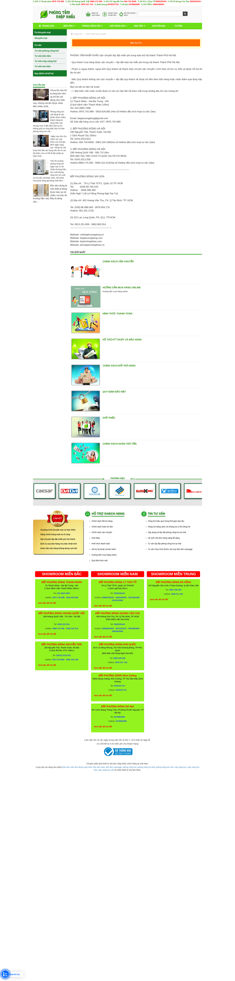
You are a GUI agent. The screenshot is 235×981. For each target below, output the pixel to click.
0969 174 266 (96, 1)
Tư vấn (178, 25)
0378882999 (134, 4)
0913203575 (121, 628)
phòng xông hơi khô (146, 767)
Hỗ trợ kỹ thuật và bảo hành (122, 339)
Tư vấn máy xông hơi (46, 61)
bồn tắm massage (114, 767)
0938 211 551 (177, 594)
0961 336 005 (175, 590)
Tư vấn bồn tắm (43, 55)
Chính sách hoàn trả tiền (120, 443)
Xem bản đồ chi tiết (47, 603)
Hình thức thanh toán (117, 313)
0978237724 (112, 4)
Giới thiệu (109, 417)
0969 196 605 (119, 658)
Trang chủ (46, 26)
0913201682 (117, 600)
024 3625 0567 (63, 593)
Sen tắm (138, 25)
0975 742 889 (58, 1)
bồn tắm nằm (99, 767)
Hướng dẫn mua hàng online (122, 287)
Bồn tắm (68, 25)
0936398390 (121, 597)
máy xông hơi (180, 767)
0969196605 (158, 4)
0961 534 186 (72, 659)
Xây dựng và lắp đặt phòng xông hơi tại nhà (167, 532)
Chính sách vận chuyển (95, 34)
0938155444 (160, 1)
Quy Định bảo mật (114, 391)
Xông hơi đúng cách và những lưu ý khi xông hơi (169, 527)
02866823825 (108, 628)
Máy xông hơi (117, 25)
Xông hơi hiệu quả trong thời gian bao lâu (166, 521)
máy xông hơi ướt (106, 770)
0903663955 (133, 628)
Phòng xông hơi (91, 25)
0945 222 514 (63, 624)
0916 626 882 (72, 597)
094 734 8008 (130, 1)
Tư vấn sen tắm (43, 66)
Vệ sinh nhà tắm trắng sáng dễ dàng (164, 538)
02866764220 (108, 597)
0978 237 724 (87, 4)
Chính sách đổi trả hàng (119, 365)
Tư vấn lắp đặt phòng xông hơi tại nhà (164, 543)
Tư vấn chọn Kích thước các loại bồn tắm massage (170, 549)
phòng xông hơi (129, 767)
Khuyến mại (158, 25)
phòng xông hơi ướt (164, 767)
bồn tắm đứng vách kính (81, 767)
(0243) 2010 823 (63, 655)
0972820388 (133, 597)
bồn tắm (66, 767)
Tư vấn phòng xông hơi (47, 50)
